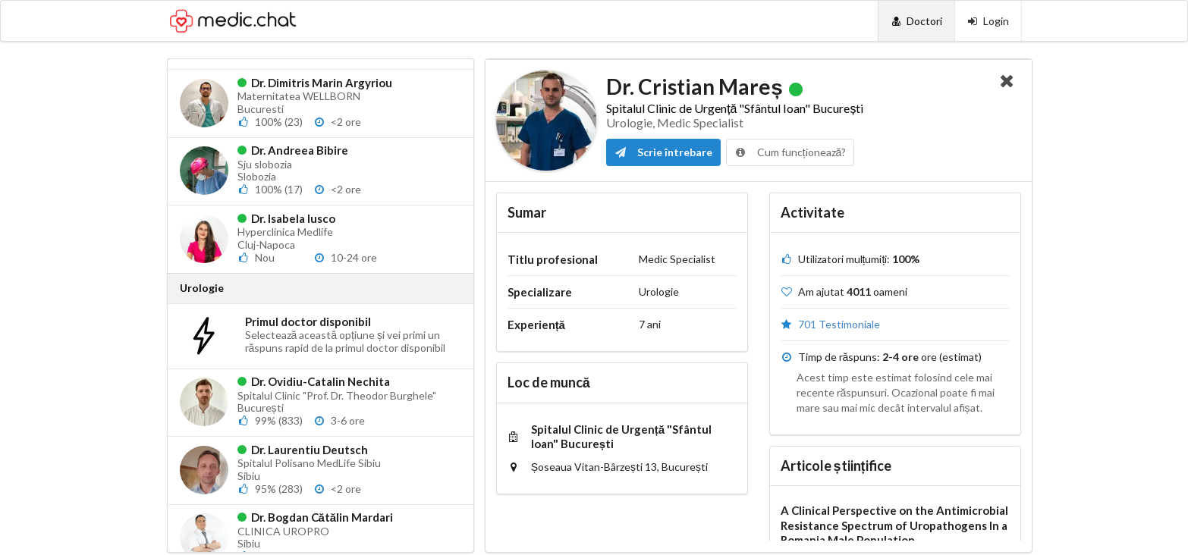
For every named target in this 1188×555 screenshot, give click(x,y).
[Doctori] (916, 21)
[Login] (988, 21)
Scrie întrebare (663, 152)
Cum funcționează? (790, 152)
